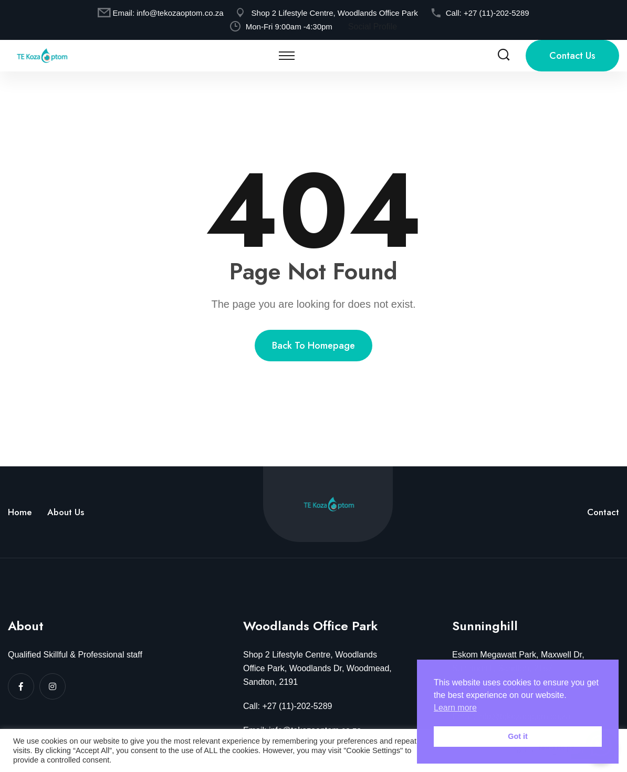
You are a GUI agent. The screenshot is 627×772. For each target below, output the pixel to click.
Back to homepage (313, 345)
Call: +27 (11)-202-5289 (287, 706)
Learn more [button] (455, 707)
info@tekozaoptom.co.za (180, 12)
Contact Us (572, 55)
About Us (65, 512)
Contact (603, 512)
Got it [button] (518, 736)
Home (20, 512)
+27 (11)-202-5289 (496, 12)
